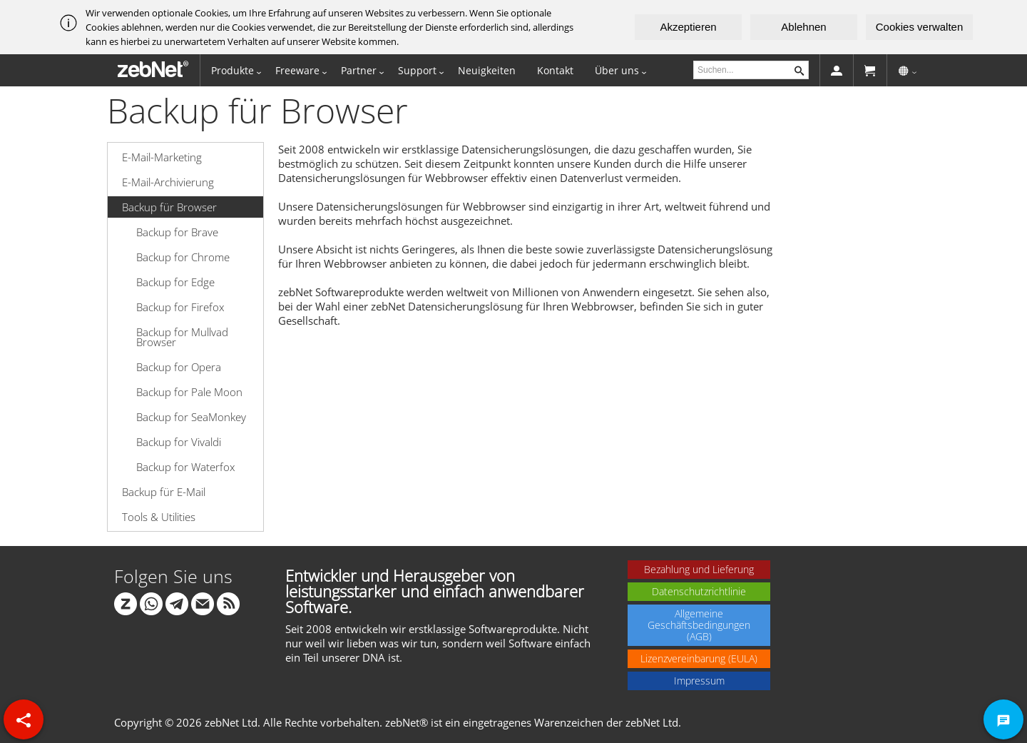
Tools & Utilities (158, 517)
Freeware (297, 70)
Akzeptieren (688, 27)
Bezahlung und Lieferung (699, 569)
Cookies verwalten (920, 27)
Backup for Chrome (183, 257)
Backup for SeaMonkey (191, 417)
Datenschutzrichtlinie (699, 591)
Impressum (699, 680)
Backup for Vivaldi (178, 442)
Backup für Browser (169, 207)
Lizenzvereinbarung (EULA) (698, 658)
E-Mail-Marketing (162, 157)
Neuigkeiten (487, 70)
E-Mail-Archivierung (168, 182)
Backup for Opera (178, 367)
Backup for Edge (175, 282)
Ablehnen (803, 27)
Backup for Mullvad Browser (182, 337)
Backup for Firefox (180, 307)
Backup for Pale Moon (189, 392)
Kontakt (555, 70)
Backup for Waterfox (185, 467)
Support (417, 70)
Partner (359, 70)
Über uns (617, 70)
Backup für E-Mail (163, 492)
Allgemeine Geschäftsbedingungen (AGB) (699, 625)
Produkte (232, 70)
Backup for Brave (177, 232)
